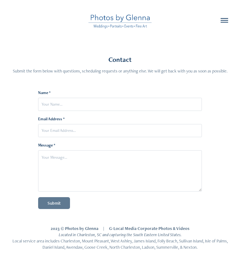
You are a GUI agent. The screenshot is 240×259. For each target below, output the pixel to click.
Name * (44, 92)
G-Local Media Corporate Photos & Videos (149, 228)
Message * (46, 145)
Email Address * (51, 119)
